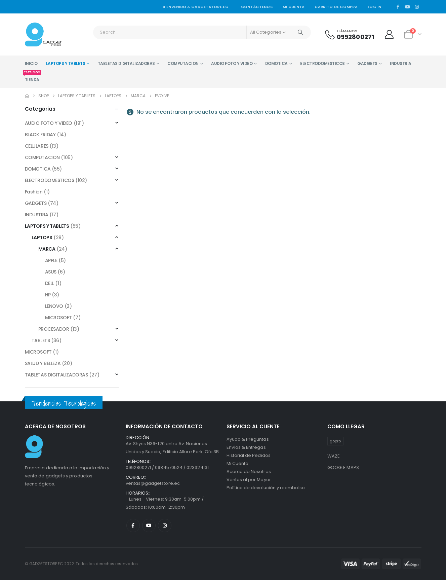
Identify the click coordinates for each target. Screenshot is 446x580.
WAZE (333, 456)
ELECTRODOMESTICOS (322, 63)
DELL (49, 283)
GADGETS (367, 63)
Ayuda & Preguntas (248, 439)
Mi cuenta (294, 6)
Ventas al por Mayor (249, 479)
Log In (374, 6)
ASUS (50, 271)
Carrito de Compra (336, 6)
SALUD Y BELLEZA (43, 363)
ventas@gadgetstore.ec (153, 483)
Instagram (164, 525)
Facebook (133, 525)
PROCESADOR (53, 329)
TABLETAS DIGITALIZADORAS (126, 63)
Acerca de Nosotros (249, 471)
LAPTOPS (42, 237)
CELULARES (36, 146)
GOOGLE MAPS (343, 467)
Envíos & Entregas (246, 447)
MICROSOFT (58, 317)
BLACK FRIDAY (40, 134)
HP (48, 294)
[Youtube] (407, 6)
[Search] (300, 32)
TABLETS (41, 340)
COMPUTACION (183, 63)
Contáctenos (257, 6)
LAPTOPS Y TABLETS (65, 63)
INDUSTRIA (400, 63)
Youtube (149, 525)
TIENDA (32, 77)
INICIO (31, 63)
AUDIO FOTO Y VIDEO (231, 63)
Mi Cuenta (238, 463)
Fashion (34, 191)
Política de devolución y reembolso (266, 487)
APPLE (51, 260)
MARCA (46, 249)
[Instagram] (417, 6)
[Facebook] (398, 6)
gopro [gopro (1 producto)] (335, 441)
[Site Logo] (43, 34)
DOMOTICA (276, 63)
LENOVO (54, 306)
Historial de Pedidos (249, 455)
